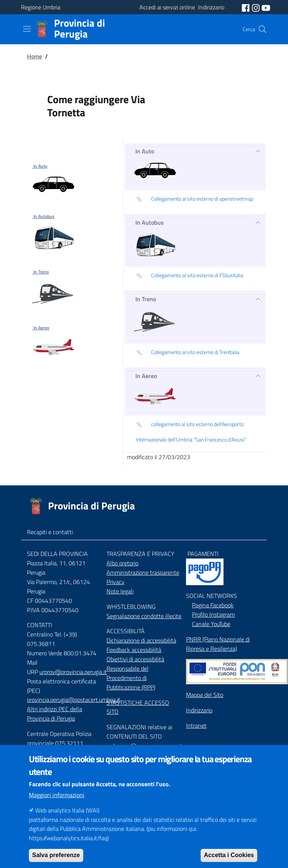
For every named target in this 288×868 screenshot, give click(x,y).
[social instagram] (256, 7)
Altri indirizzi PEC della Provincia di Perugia (54, 713)
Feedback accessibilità (133, 649)
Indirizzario (199, 710)
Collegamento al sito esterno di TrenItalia (187, 353)
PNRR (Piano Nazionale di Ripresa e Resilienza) (218, 644)
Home (34, 56)
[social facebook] (246, 7)
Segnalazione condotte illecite (144, 615)
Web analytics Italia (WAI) (67, 822)
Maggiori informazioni (56, 806)
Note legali (120, 591)
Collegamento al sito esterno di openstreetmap (194, 199)
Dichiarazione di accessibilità (141, 640)
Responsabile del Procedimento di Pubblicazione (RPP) (130, 678)
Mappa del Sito (204, 694)
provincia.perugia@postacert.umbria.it (73, 699)
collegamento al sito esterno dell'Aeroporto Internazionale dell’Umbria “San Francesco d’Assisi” (191, 431)
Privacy (115, 581)
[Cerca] (262, 29)
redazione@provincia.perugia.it (144, 745)
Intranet (196, 725)
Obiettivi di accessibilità (135, 659)
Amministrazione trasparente (142, 572)
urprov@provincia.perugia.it (73, 671)
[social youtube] (265, 7)
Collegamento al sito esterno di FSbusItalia (189, 276)
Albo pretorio (122, 563)
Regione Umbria (40, 7)
